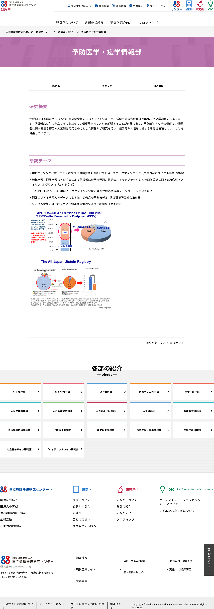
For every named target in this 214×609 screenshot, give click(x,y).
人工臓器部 (150, 414)
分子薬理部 (20, 394)
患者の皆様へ (81, 523)
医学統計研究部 (193, 433)
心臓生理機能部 (21, 414)
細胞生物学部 (63, 394)
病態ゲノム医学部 (150, 394)
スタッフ (107, 88)
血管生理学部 (193, 394)
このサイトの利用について (18, 602)
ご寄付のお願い (10, 529)
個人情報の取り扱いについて (141, 569)
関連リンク (111, 602)
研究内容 (55, 87)
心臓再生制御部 (64, 433)
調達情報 (136, 6)
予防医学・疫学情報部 (150, 433)
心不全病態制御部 (63, 414)
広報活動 (6, 523)
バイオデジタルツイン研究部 (63, 452)
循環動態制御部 (193, 414)
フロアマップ (125, 523)
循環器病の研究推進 (13, 516)
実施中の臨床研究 (97, 6)
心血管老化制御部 (107, 414)
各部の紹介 (124, 510)
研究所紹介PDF (127, 516)
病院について (81, 503)
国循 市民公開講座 (135, 561)
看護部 (77, 516)
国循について (9, 503)
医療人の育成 (9, 510)
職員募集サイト (86, 569)
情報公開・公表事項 (181, 561)
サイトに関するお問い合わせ (84, 602)
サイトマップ (151, 12)
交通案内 (153, 6)
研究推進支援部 (107, 433)
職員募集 (119, 6)
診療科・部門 (81, 510)
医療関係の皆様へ (84, 529)
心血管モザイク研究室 (20, 452)
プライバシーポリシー (50, 602)
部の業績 (158, 88)
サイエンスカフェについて (177, 514)
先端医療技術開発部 (20, 433)
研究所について (127, 503)
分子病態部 (107, 394)
